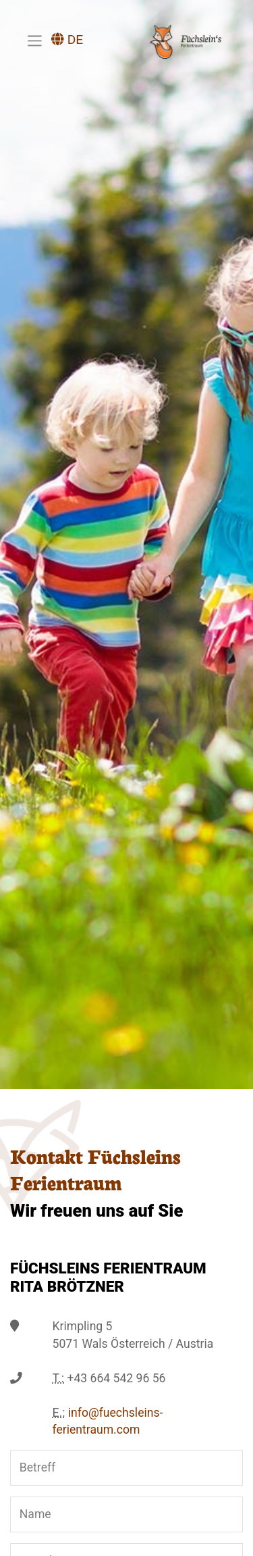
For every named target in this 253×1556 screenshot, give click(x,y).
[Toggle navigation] (34, 40)
